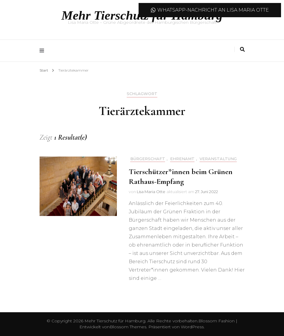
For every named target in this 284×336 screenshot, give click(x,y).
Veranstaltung (218, 159)
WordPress (192, 326)
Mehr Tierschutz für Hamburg (114, 321)
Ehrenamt (182, 159)
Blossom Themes (128, 326)
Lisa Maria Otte (151, 191)
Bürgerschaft (147, 159)
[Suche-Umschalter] (242, 49)
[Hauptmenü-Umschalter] (43, 51)
